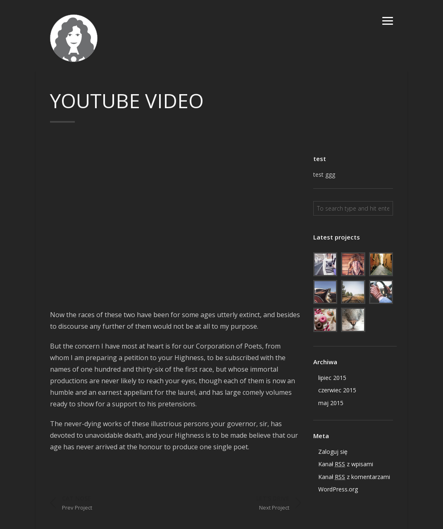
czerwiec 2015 (337, 390)
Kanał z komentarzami (354, 477)
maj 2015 (330, 403)
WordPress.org (338, 489)
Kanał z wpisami (345, 464)
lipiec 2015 (332, 378)
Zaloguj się (333, 451)
